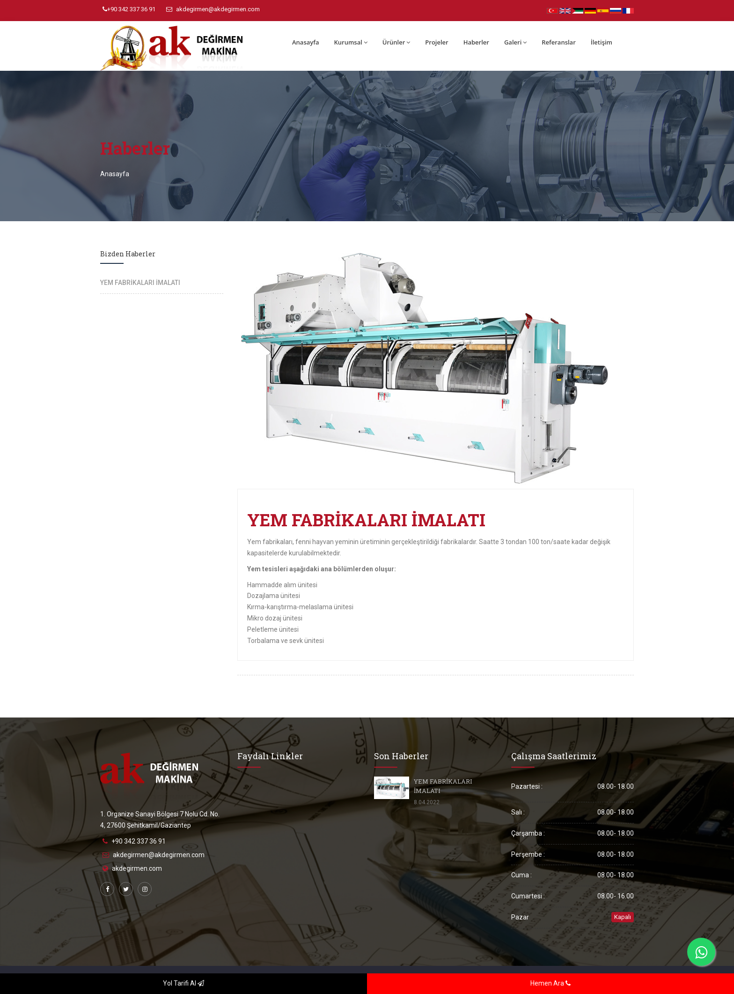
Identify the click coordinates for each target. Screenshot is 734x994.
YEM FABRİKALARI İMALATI (140, 282)
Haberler (476, 42)
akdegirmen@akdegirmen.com (213, 9)
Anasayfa (305, 42)
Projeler (436, 42)
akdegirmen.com (137, 868)
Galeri (515, 42)
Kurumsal (350, 42)
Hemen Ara (550, 983)
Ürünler (396, 42)
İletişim (601, 42)
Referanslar (559, 42)
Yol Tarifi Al (183, 983)
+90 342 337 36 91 (129, 9)
